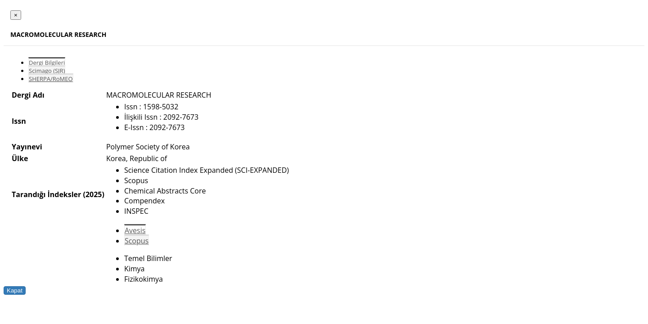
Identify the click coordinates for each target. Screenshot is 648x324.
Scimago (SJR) (47, 71)
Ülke (20, 158)
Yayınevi (27, 147)
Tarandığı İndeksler (46, 194)
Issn (19, 121)
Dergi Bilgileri (47, 62)
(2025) (93, 194)
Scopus (136, 241)
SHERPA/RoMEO (51, 79)
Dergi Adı (28, 95)
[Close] (15, 15)
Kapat (14, 290)
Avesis (135, 230)
